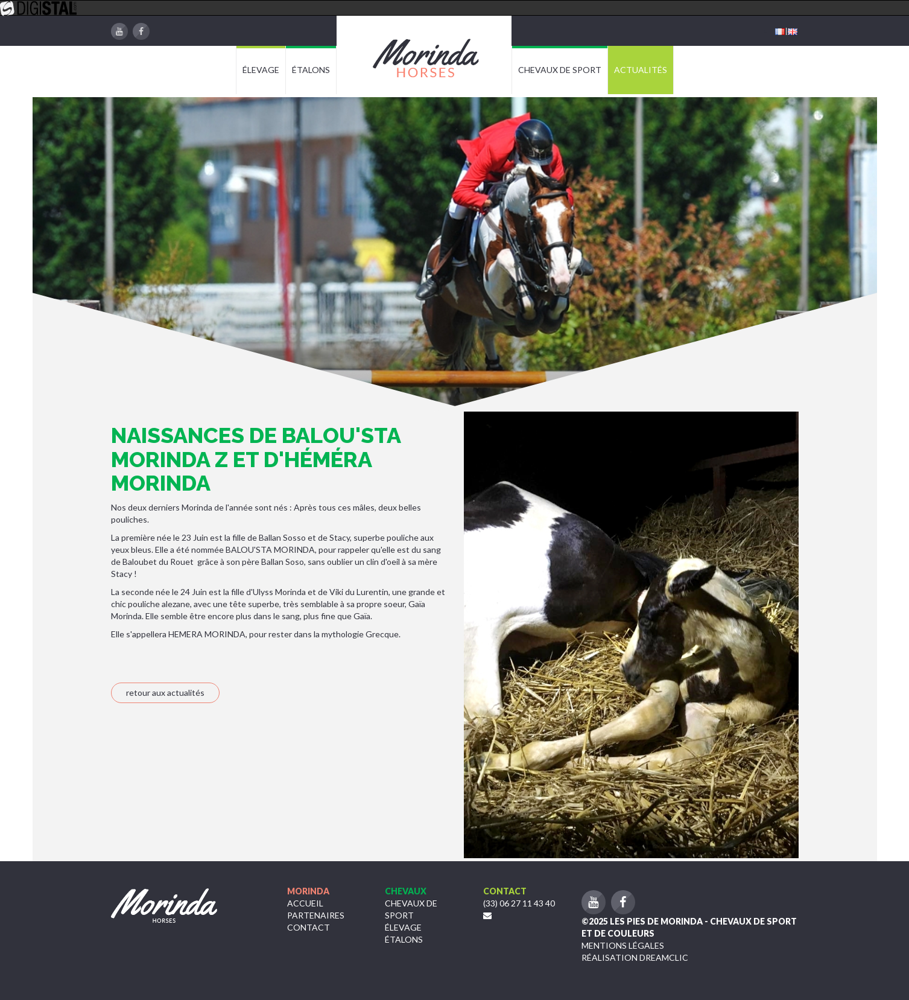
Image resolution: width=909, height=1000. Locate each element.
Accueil (305, 903)
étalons (404, 939)
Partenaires (315, 915)
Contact (308, 927)
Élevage (403, 927)
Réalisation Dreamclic (634, 957)
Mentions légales (622, 945)
